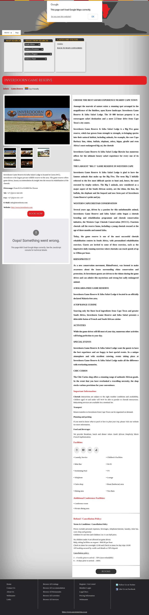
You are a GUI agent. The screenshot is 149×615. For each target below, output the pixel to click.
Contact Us (11, 588)
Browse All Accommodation (54, 588)
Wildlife (60, 44)
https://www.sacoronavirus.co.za (74, 612)
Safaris (6, 88)
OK (93, 16)
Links (9, 599)
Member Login (85, 588)
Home (9, 584)
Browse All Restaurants (52, 592)
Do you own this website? (61, 17)
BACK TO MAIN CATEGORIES (69, 48)
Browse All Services (51, 599)
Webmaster (11, 595)
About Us (10, 592)
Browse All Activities (51, 595)
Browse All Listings (50, 584)
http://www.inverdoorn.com (21, 207)
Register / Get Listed (87, 584)
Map (17, 33)
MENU (8, 33)
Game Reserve (17, 88)
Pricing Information (87, 595)
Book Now (36, 213)
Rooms (106, 571)
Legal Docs (83, 592)
